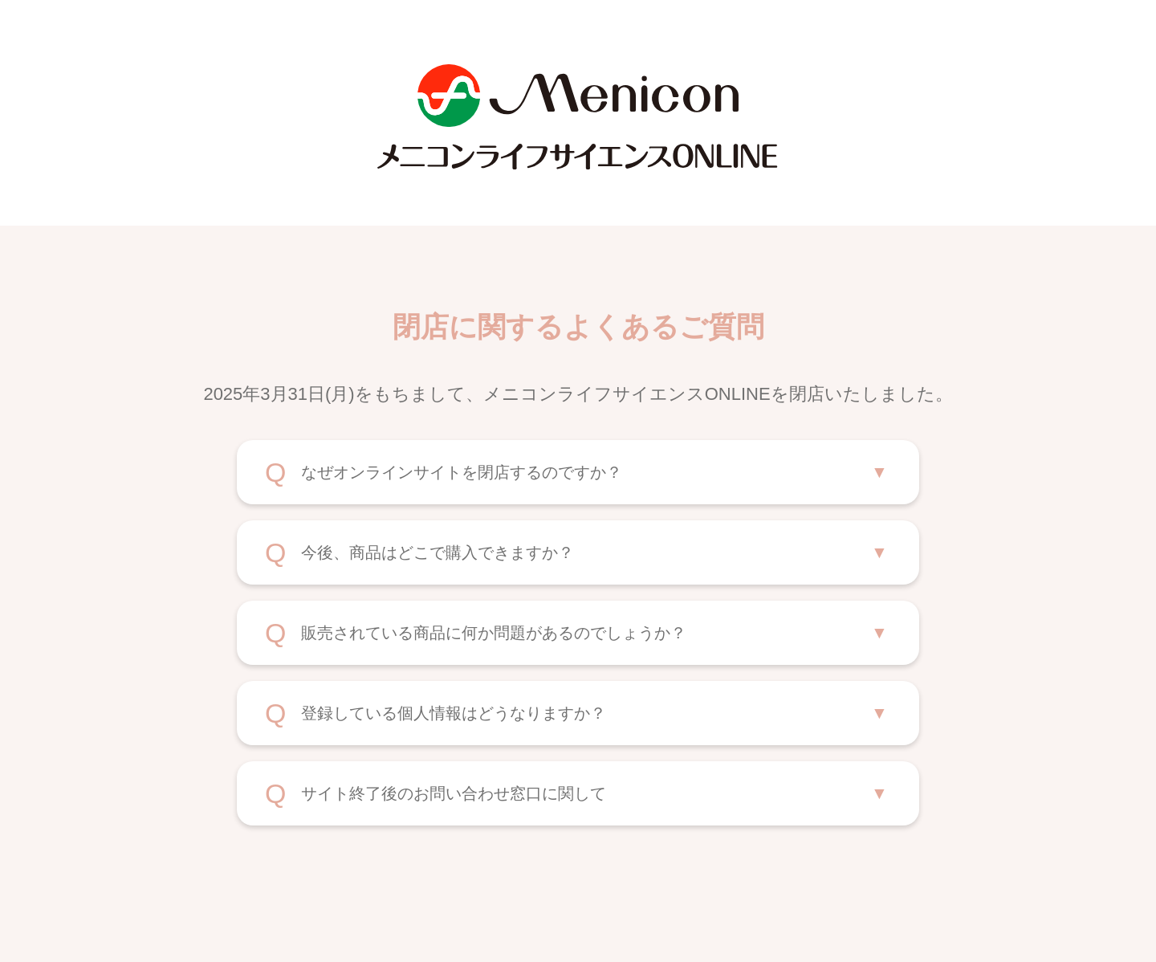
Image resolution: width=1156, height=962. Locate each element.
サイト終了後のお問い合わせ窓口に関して (453, 793)
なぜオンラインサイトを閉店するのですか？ (461, 472)
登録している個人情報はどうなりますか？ (453, 713)
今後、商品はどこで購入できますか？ (437, 552)
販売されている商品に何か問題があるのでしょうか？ (493, 633)
